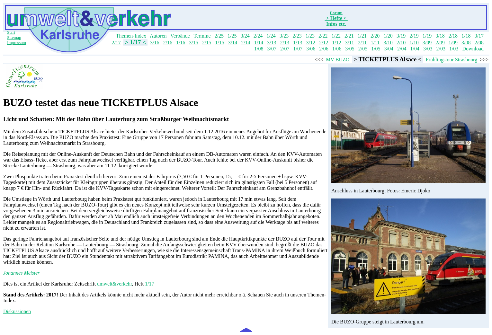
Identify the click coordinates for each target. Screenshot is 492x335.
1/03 (453, 48)
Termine (201, 36)
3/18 (439, 36)
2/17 (116, 42)
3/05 (349, 48)
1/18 (465, 36)
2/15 (206, 42)
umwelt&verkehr (114, 284)
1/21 (361, 36)
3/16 (154, 42)
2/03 (440, 48)
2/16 (167, 42)
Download (473, 48)
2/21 (348, 36)
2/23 (296, 36)
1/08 (258, 48)
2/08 (479, 42)
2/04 (401, 48)
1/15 (219, 42)
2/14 (245, 42)
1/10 (413, 42)
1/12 (336, 42)
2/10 (401, 42)
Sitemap (14, 37)
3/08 (465, 42)
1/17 (149, 284)
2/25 (218, 36)
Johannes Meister (21, 273)
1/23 (310, 36)
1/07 (297, 48)
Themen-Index (131, 36)
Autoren (158, 36)
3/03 (427, 48)
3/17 (479, 36)
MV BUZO (337, 59)
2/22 (322, 36)
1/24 (270, 36)
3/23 (284, 36)
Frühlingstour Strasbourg (451, 59)
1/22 (336, 36)
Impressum (16, 42)
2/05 (362, 48)
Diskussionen (17, 311)
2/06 (323, 48)
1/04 (414, 48)
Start (11, 32)
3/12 (310, 42)
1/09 (453, 42)
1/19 (427, 36)
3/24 (244, 36)
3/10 (387, 42)
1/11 (375, 42)
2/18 (453, 36)
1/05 (375, 48)
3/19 (401, 36)
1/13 (297, 42)
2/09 (439, 42)
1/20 (387, 36)
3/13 (271, 42)
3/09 (427, 42)
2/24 (258, 36)
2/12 (323, 42)
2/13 (284, 42)
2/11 (362, 42)
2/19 (413, 36)
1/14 (258, 42)
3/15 (193, 42)
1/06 (336, 48)
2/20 (375, 36)
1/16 (180, 42)
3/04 (388, 48)
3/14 (232, 42)
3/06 (310, 48)
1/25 (232, 36)
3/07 (271, 48)
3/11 (349, 42)
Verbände (180, 36)
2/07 (284, 48)
